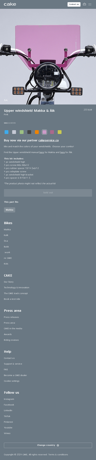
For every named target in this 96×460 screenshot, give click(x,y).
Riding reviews (11, 340)
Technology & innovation (16, 287)
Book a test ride (12, 299)
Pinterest (8, 422)
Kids (6, 264)
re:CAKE (8, 258)
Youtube (8, 427)
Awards (8, 334)
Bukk (6, 247)
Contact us (74, 4)
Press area (9, 323)
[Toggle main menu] (90, 4)
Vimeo (7, 433)
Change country (48, 445)
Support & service (13, 364)
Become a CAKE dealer (15, 375)
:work (7, 252)
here (41, 152)
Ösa (6, 241)
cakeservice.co (48, 140)
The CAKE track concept (16, 293)
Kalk (6, 235)
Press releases (11, 317)
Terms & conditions (58, 454)
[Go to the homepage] (10, 4)
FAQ (6, 369)
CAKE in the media (13, 328)
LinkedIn (8, 410)
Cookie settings (11, 381)
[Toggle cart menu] (84, 4)
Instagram (9, 399)
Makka (7, 229)
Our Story (8, 282)
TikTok (7, 416)
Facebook (9, 405)
